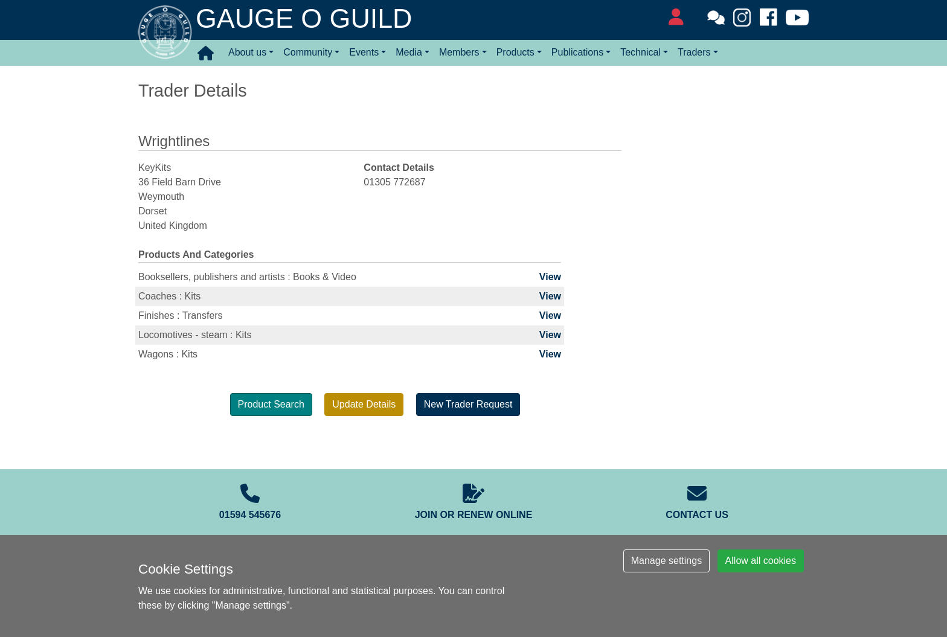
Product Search (271, 404)
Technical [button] (640, 52)
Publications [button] (577, 52)
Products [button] (515, 52)
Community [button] (307, 52)
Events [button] (364, 52)
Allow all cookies (760, 560)
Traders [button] (694, 52)
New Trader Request (468, 404)
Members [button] (459, 52)
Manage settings (666, 560)
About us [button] (247, 52)
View (550, 277)
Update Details (364, 404)
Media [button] (409, 52)
